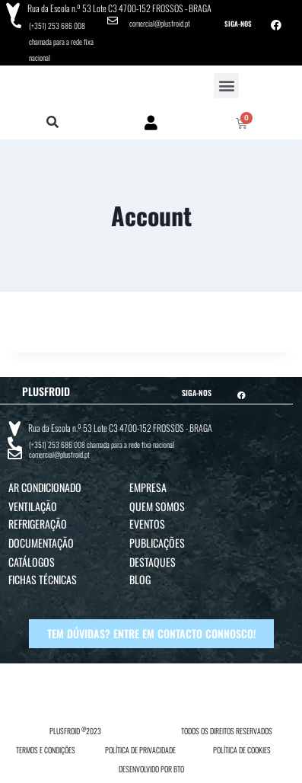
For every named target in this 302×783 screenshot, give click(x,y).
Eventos (147, 524)
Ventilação (32, 506)
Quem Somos (157, 506)
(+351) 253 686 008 (57, 25)
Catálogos (31, 562)
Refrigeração (37, 524)
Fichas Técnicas (42, 579)
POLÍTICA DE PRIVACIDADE (140, 750)
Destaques (152, 562)
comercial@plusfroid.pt (159, 23)
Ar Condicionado (44, 487)
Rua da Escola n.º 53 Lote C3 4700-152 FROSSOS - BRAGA (119, 8)
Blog (140, 579)
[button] (226, 85)
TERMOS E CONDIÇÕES (45, 750)
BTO (178, 769)
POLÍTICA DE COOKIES (242, 750)
